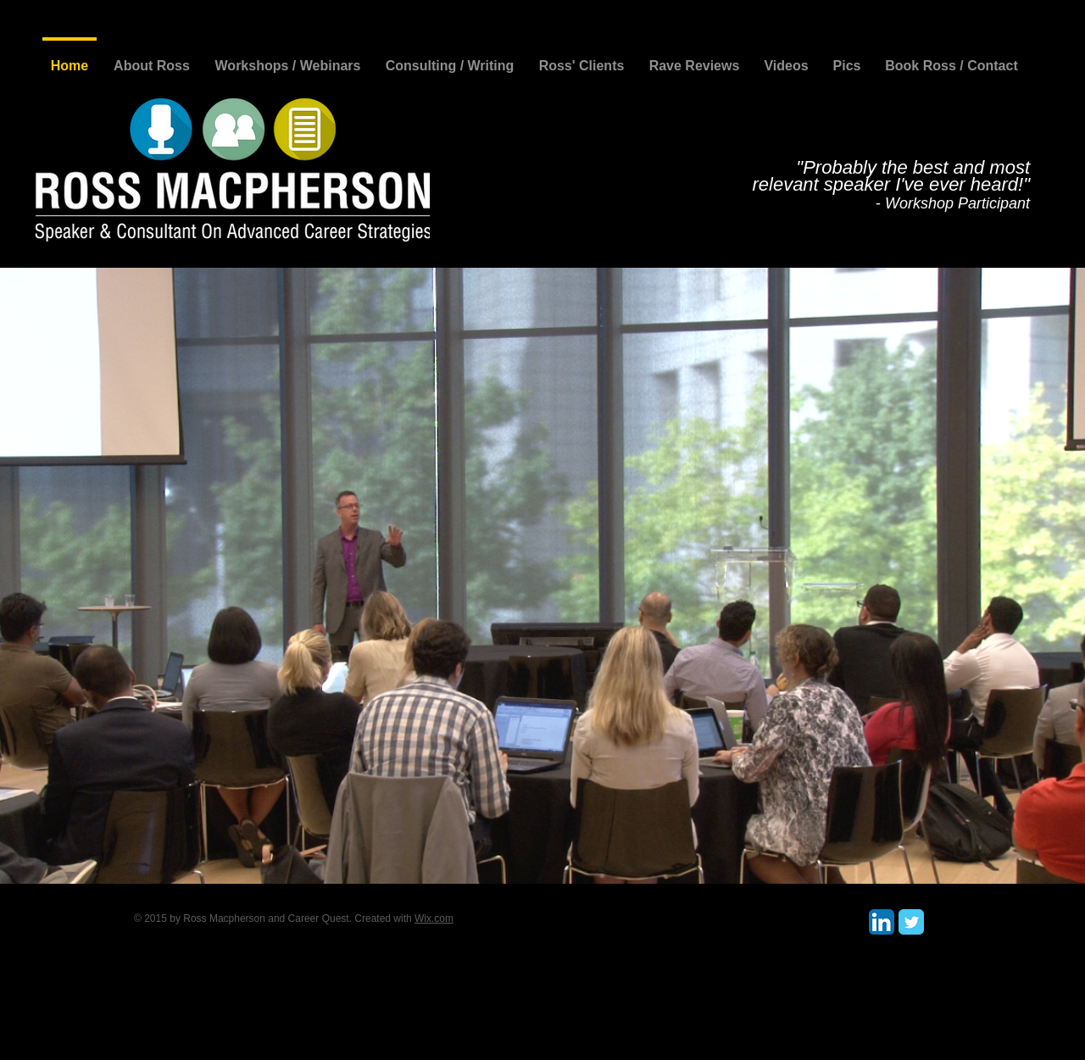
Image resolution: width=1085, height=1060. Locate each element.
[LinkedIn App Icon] (881, 922)
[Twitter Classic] (911, 922)
